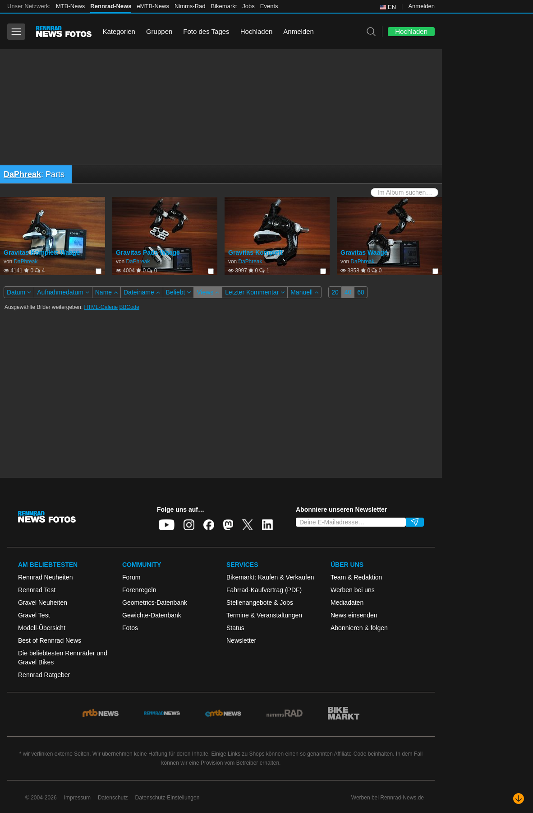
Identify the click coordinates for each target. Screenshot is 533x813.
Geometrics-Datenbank (154, 602)
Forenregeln (139, 589)
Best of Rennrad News (49, 640)
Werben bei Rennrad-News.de (387, 797)
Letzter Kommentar (255, 292)
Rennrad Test (36, 589)
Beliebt (178, 292)
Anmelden (421, 6)
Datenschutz (113, 797)
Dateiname (142, 292)
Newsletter (241, 640)
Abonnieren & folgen (359, 627)
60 (360, 292)
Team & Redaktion (356, 577)
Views (208, 292)
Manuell (304, 292)
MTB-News (70, 6)
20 (335, 292)
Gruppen (159, 31)
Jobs (248, 6)
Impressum (77, 797)
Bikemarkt (224, 6)
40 (348, 292)
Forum (131, 577)
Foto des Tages (206, 31)
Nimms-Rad (190, 6)
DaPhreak (22, 174)
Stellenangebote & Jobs (259, 602)
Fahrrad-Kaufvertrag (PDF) (264, 589)
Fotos (130, 627)
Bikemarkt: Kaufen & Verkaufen (270, 577)
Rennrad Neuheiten (45, 577)
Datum (19, 292)
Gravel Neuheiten (42, 602)
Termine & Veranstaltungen (264, 615)
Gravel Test (34, 615)
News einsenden (354, 615)
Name (106, 292)
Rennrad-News (110, 6)
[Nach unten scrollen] (518, 798)
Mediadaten (347, 602)
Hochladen (256, 31)
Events (269, 6)
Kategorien (118, 31)
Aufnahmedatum (63, 292)
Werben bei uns (353, 589)
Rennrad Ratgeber (44, 674)
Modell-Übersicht (41, 627)
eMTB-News (153, 6)
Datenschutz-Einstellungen (167, 797)
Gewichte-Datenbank (151, 615)
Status (235, 627)
